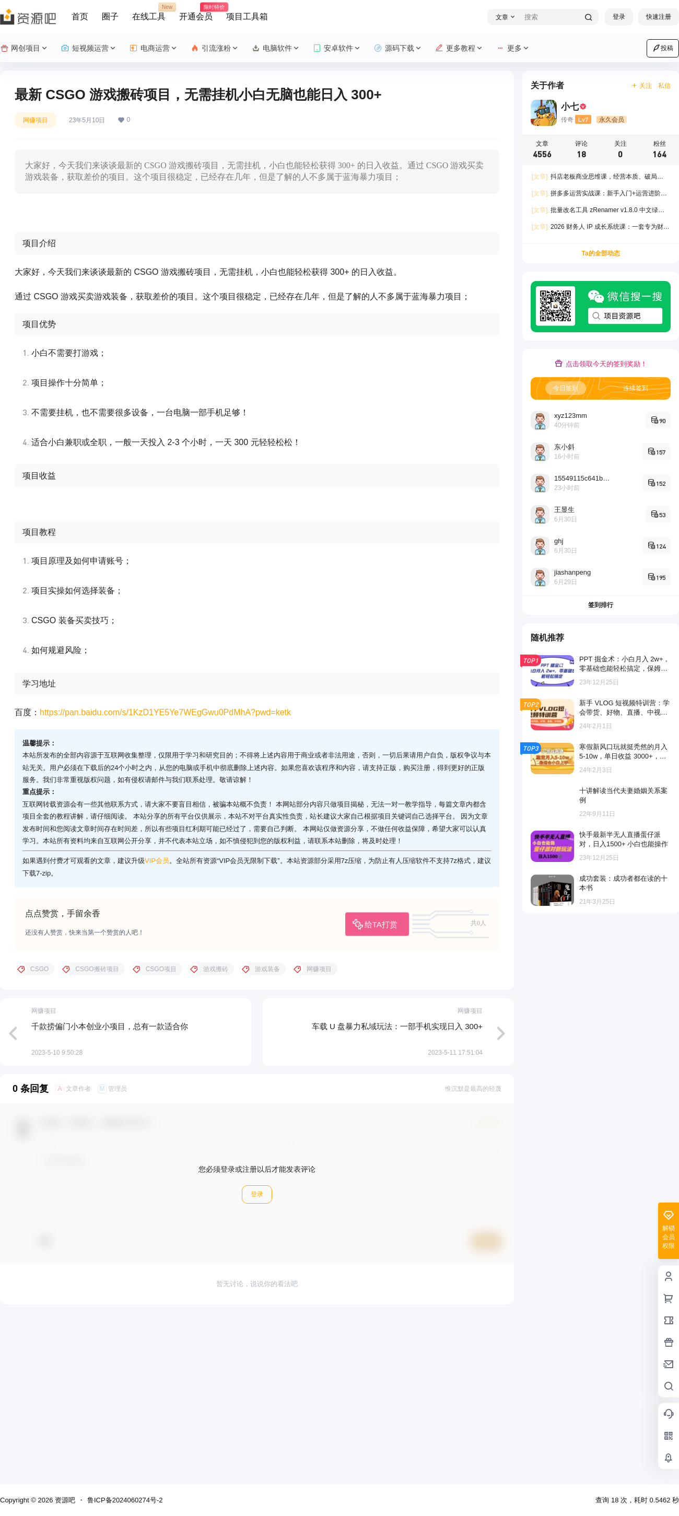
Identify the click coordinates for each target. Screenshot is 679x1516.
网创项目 (24, 48)
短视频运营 (89, 48)
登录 (619, 16)
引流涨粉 (215, 48)
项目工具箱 (247, 16)
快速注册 (658, 16)
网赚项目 (35, 120)
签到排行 (600, 605)
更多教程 (459, 48)
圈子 (110, 16)
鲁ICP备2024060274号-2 (125, 1500)
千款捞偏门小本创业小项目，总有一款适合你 (109, 1190)
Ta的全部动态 (600, 253)
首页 (80, 16)
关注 (641, 85)
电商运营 (154, 48)
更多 (513, 48)
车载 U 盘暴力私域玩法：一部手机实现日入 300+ (397, 1190)
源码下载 (398, 48)
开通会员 (196, 12)
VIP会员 (157, 1026)
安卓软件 (337, 48)
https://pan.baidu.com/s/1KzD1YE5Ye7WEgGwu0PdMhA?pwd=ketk (165, 877)
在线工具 (149, 12)
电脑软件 (276, 48)
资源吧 (64, 1500)
